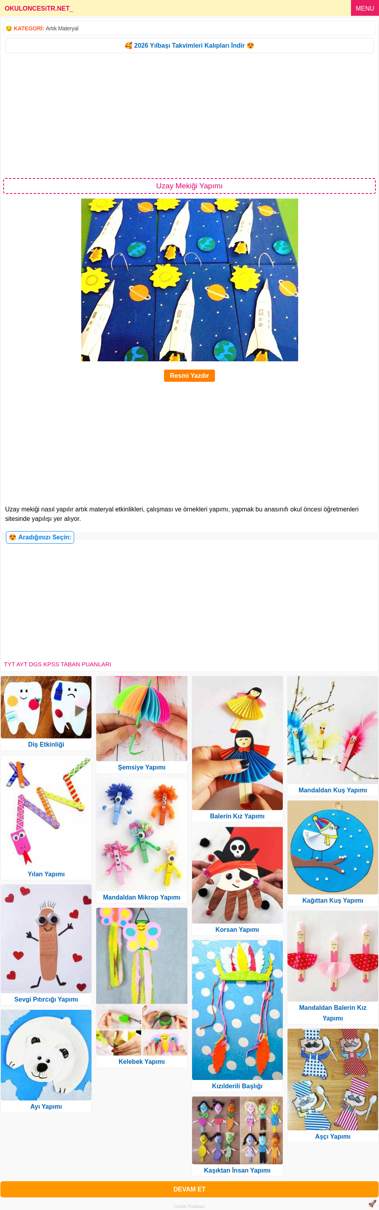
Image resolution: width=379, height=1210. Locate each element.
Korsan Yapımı (237, 929)
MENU (365, 8)
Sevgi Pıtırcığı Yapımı (46, 999)
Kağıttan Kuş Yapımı (332, 900)
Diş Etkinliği (46, 744)
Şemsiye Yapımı (142, 767)
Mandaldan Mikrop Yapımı (141, 897)
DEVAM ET (189, 1189)
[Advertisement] (189, 115)
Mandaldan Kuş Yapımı (333, 790)
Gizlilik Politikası (189, 1206)
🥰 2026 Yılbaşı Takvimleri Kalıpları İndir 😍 (189, 45)
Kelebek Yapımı (142, 1061)
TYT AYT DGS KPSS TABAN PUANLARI (57, 664)
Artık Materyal (62, 28)
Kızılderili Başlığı (237, 1086)
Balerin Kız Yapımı (237, 816)
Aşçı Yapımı (333, 1136)
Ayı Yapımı (46, 1106)
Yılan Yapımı (46, 874)
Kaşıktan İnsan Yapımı (237, 1170)
